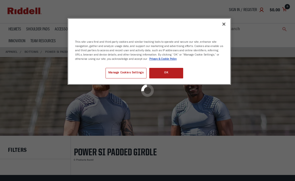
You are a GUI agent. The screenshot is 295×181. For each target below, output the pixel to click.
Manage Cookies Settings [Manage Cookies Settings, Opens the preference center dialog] (126, 72)
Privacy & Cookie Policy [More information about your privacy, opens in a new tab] (163, 59)
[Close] (223, 24)
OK (166, 72)
